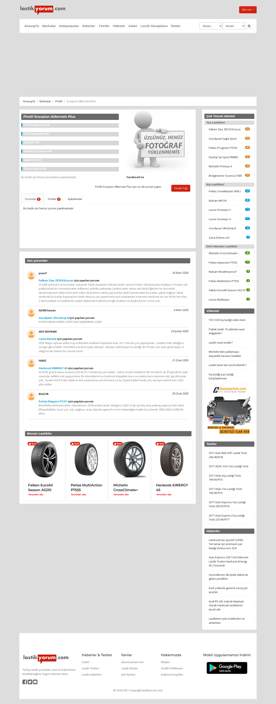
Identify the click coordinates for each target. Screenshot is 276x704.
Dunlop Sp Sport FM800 (223, 157)
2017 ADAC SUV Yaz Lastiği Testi (228, 466)
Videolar (119, 26)
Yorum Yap (181, 188)
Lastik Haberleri (92, 674)
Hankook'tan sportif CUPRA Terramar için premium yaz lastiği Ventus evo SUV (226, 544)
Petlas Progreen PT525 (223, 148)
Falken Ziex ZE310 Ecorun (225, 129)
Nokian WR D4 (217, 200)
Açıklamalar (75, 199)
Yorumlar (33, 199)
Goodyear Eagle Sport (223, 139)
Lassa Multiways (219, 299)
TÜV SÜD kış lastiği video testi (227, 320)
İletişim (165, 662)
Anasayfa (32, 26)
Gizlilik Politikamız (172, 668)
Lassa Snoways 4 (220, 219)
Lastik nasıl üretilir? (221, 342)
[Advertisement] (138, 64)
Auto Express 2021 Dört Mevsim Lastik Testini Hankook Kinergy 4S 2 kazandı (228, 561)
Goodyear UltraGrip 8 (222, 228)
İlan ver (247, 9)
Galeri (132, 26)
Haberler (88, 26)
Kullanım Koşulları (172, 674)
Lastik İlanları (129, 668)
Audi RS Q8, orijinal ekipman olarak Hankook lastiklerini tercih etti (226, 605)
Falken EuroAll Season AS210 (227, 290)
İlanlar (175, 26)
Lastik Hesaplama (154, 26)
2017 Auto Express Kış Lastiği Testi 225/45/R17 (227, 518)
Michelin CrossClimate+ (223, 253)
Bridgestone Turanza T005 (225, 176)
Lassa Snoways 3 (220, 210)
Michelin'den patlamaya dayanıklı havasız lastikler (225, 354)
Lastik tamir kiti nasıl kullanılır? (227, 365)
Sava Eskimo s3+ (219, 237)
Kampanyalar (69, 26)
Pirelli (58, 101)
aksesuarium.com (132, 662)
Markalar (49, 26)
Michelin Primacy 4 (220, 166)
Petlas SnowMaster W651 (225, 191)
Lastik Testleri (90, 668)
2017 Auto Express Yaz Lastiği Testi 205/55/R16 (227, 504)
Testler (103, 26)
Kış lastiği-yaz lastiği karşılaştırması (221, 376)
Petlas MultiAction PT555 (224, 281)
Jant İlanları (128, 674)
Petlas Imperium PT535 (223, 262)
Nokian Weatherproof (222, 272)
